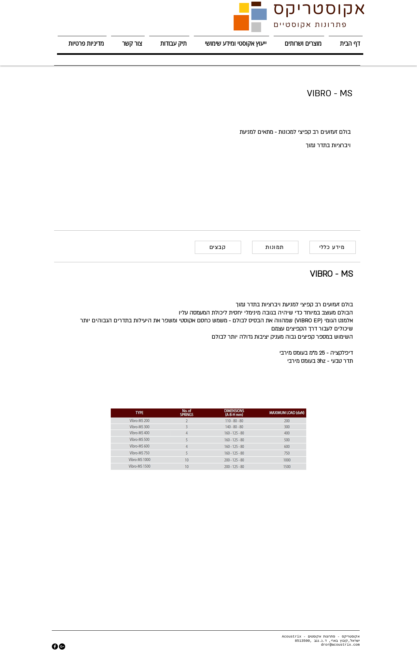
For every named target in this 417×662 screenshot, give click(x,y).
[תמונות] (275, 247)
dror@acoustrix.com (340, 645)
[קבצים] (218, 247)
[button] (298, 41)
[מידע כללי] (332, 247)
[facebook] (55, 646)
